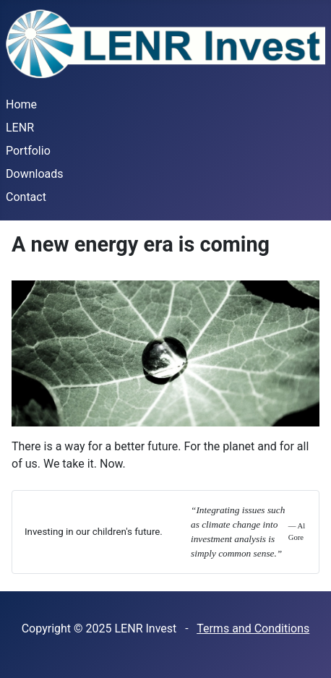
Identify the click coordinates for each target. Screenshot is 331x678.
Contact (26, 197)
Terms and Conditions (253, 628)
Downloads (34, 174)
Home (21, 104)
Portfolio (28, 151)
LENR (20, 127)
